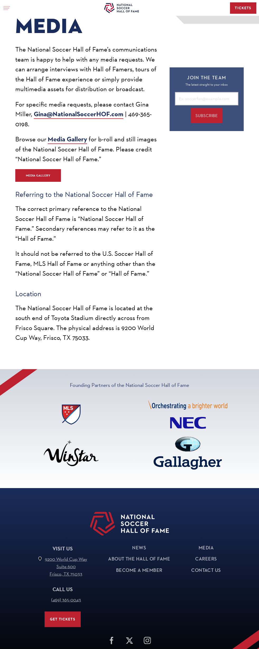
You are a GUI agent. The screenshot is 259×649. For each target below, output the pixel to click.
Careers (206, 559)
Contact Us (206, 570)
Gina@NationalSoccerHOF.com (78, 114)
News (139, 548)
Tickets (243, 8)
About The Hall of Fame (139, 559)
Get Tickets (62, 619)
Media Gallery (67, 139)
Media (206, 548)
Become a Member (139, 570)
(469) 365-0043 (66, 600)
